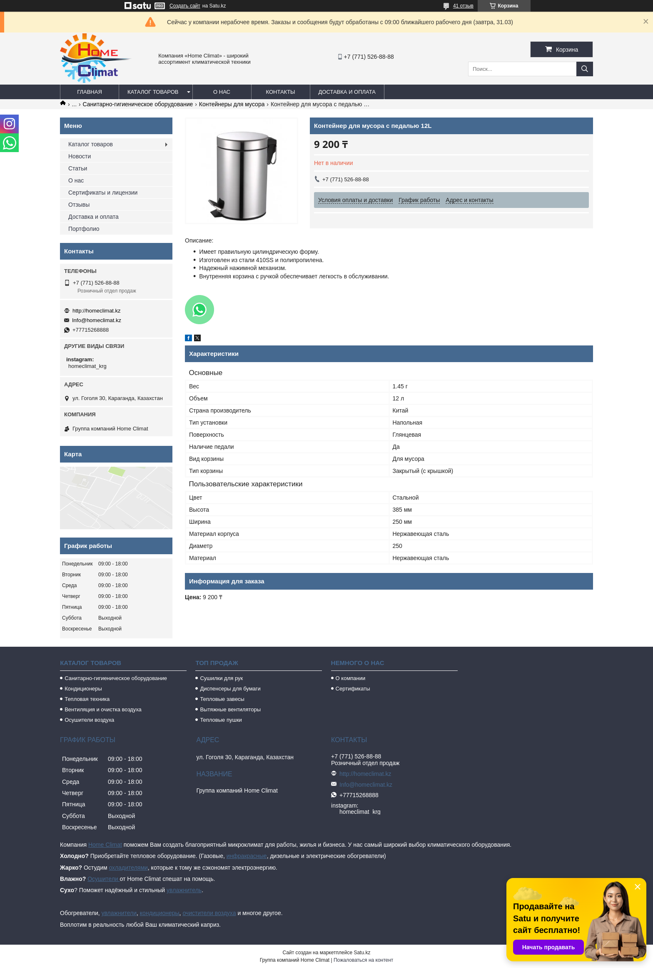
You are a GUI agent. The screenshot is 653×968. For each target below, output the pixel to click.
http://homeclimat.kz (96, 311)
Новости (79, 156)
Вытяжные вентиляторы (230, 709)
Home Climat (105, 844)
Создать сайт (184, 6)
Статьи (77, 168)
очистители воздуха (209, 913)
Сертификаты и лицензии (102, 192)
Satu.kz (362, 952)
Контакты (280, 92)
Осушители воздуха (89, 720)
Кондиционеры (83, 688)
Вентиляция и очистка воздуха (103, 709)
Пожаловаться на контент (363, 960)
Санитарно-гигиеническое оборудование (138, 104)
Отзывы (79, 204)
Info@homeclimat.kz (96, 320)
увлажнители (119, 913)
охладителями (128, 867)
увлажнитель (184, 890)
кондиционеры (159, 913)
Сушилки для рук (221, 678)
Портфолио (84, 228)
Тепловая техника (87, 699)
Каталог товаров (153, 92)
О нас (221, 92)
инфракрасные (247, 856)
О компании (351, 678)
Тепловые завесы (222, 699)
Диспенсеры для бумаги (230, 688)
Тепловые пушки (221, 720)
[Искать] (584, 69)
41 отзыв (463, 6)
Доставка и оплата (347, 92)
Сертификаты (353, 688)
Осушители (103, 878)
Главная (89, 92)
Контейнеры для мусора (232, 104)
